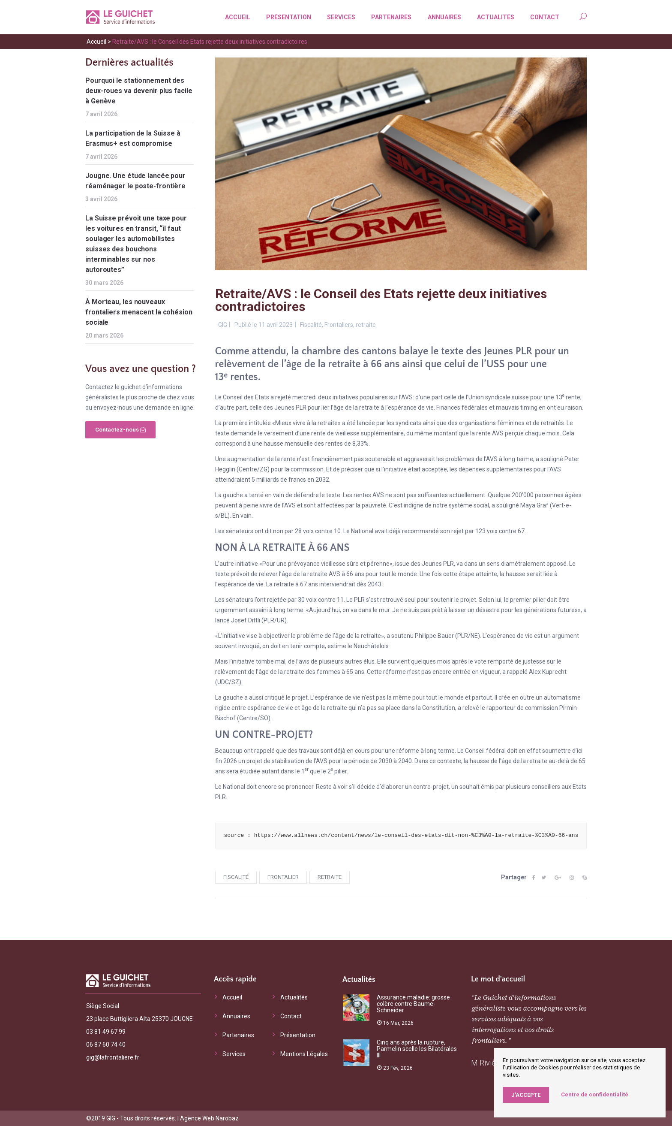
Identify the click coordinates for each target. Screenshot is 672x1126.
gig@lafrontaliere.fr (112, 1057)
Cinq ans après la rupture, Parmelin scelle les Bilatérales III (417, 1049)
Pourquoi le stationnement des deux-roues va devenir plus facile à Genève (138, 90)
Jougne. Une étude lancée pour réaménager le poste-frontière (135, 181)
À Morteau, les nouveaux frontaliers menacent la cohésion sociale (138, 312)
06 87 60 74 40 (106, 1044)
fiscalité (236, 877)
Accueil (235, 17)
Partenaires (389, 17)
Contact (542, 17)
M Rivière (487, 1062)
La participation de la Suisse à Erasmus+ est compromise (132, 138)
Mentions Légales (304, 1054)
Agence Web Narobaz (209, 1118)
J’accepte (525, 1095)
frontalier (283, 877)
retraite (366, 324)
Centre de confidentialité (594, 1094)
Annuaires (442, 17)
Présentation (286, 17)
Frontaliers (338, 324)
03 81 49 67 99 (106, 1031)
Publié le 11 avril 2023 (263, 324)
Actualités (493, 17)
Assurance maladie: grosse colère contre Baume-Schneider (413, 1004)
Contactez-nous (120, 429)
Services (339, 17)
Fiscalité (311, 324)
